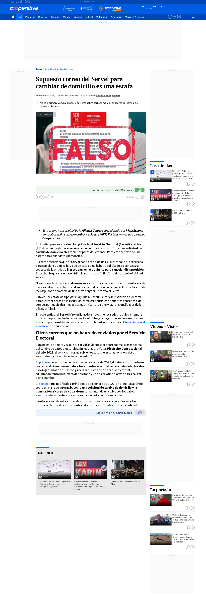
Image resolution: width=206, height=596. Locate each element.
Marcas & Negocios (134, 17)
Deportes (42, 17)
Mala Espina (134, 230)
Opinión (78, 17)
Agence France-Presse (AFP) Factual (93, 234)
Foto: (40, 114)
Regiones (55, 17)
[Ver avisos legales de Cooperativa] (170, 19)
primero (44, 362)
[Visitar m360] (174, 19)
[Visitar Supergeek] (179, 19)
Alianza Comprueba (95, 230)
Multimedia (101, 17)
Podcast (89, 17)
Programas (116, 17)
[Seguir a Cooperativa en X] (25, 2)
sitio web (113, 405)
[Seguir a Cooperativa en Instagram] (28, 2)
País (20, 17)
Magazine (30, 17)
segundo (44, 383)
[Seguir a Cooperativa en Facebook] (21, 2)
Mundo (66, 17)
